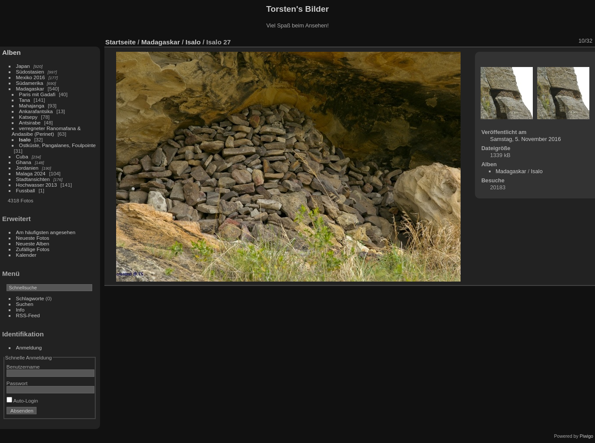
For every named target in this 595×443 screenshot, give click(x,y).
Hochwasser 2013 (36, 185)
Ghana (23, 162)
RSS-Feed (28, 315)
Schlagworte (30, 298)
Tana (24, 100)
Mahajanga (31, 105)
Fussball (25, 190)
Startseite (120, 42)
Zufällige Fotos (33, 249)
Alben (11, 52)
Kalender (26, 255)
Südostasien (30, 71)
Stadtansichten (33, 179)
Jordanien (27, 168)
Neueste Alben (33, 243)
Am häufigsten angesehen (46, 232)
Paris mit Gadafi (37, 94)
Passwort (17, 383)
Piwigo (586, 436)
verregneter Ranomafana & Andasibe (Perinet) (46, 131)
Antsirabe (30, 122)
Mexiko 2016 (30, 77)
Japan (23, 66)
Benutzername (23, 366)
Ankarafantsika (36, 111)
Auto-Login (22, 400)
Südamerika (29, 83)
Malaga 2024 (31, 173)
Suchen (24, 304)
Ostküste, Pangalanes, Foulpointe (57, 145)
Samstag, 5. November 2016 (525, 139)
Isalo (25, 139)
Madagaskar (30, 88)
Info (20, 309)
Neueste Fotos (33, 238)
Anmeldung (29, 347)
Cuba (22, 156)
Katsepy (28, 117)
